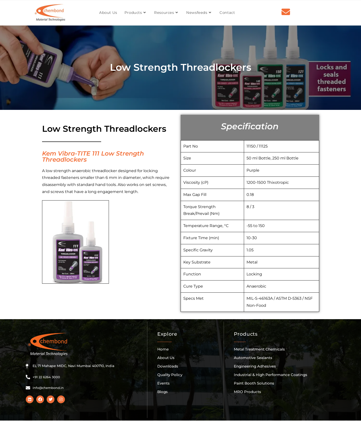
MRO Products (247, 391)
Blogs (162, 391)
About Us (166, 357)
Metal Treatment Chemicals (259, 349)
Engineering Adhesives (255, 366)
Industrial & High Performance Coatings (270, 374)
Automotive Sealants (253, 357)
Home (163, 349)
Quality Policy (169, 374)
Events (163, 383)
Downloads (167, 366)
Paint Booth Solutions (254, 383)
